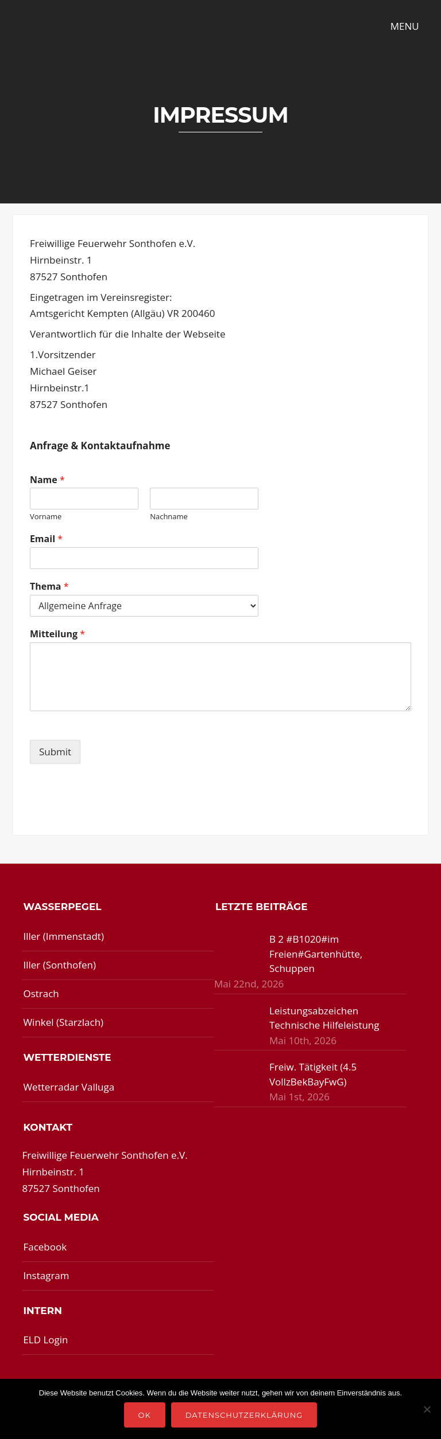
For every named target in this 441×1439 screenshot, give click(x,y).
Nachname (169, 517)
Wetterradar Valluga (68, 1086)
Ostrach (41, 993)
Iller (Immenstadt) (63, 936)
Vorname (45, 517)
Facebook (45, 1246)
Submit (55, 751)
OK (144, 1415)
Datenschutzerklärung (244, 1415)
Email (46, 539)
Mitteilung (57, 634)
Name (47, 480)
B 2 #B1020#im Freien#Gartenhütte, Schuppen (315, 953)
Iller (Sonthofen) (59, 964)
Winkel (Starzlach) (63, 1022)
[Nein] (426, 1409)
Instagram (46, 1275)
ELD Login (45, 1339)
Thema (49, 587)
